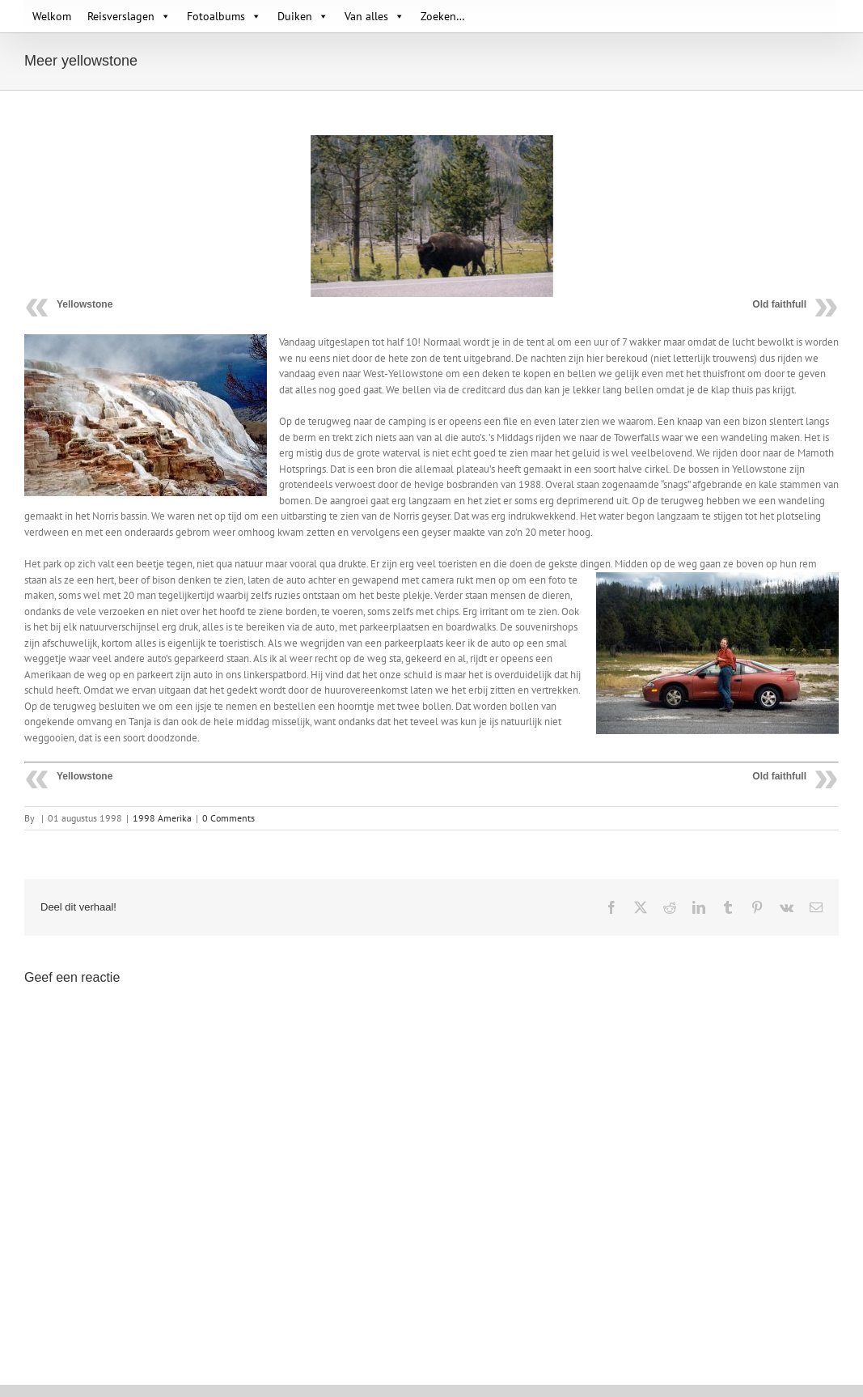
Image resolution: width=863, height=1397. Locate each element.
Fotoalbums (224, 16)
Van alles (374, 16)
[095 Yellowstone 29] (432, 216)
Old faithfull (779, 304)
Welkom (51, 16)
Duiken (302, 16)
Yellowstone (84, 304)
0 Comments (228, 818)
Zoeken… (443, 16)
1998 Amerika (162, 818)
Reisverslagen (129, 16)
